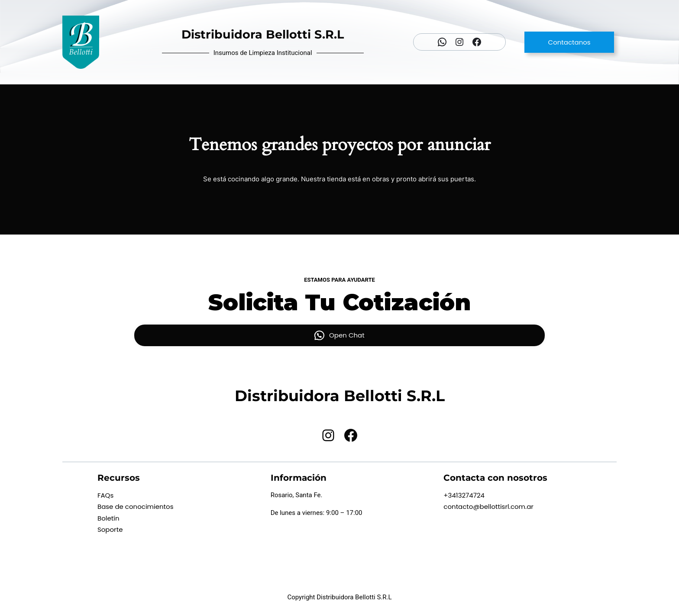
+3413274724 (464, 495)
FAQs (105, 495)
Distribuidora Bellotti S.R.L (262, 34)
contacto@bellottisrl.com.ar (488, 506)
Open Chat (347, 335)
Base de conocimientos (135, 506)
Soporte (110, 529)
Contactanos (569, 42)
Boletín (108, 518)
